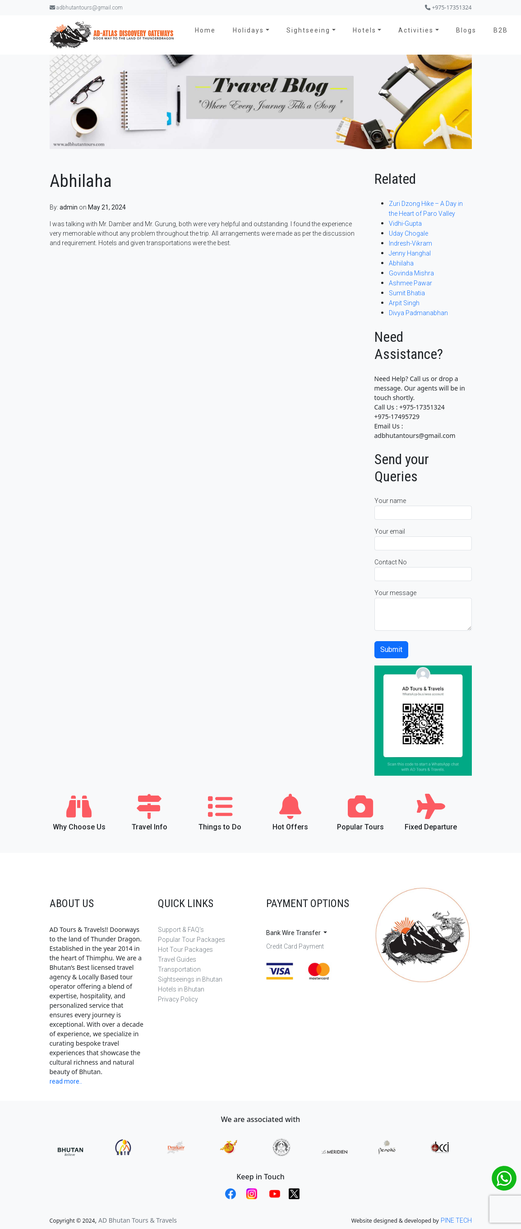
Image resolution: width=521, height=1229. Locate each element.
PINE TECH (456, 1220)
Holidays (248, 30)
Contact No (423, 570)
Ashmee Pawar (410, 283)
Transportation (179, 969)
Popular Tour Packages (191, 939)
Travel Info (149, 827)
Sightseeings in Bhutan (190, 979)
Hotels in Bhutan (181, 989)
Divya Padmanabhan (418, 313)
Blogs (466, 30)
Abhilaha (401, 263)
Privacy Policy (178, 999)
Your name (423, 508)
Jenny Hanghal (410, 253)
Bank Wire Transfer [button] (294, 932)
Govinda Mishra (411, 273)
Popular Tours (360, 827)
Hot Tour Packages (185, 949)
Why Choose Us (79, 827)
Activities (415, 30)
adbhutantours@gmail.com (86, 8)
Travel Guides (177, 959)
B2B (500, 30)
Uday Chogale (408, 233)
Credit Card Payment (295, 946)
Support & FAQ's (181, 929)
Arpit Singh (405, 303)
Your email (423, 539)
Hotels (364, 30)
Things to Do (219, 827)
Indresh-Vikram (410, 243)
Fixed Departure (431, 827)
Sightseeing (308, 30)
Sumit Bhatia (407, 293)
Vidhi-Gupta (405, 223)
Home (205, 30)
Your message (423, 610)
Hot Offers (290, 827)
